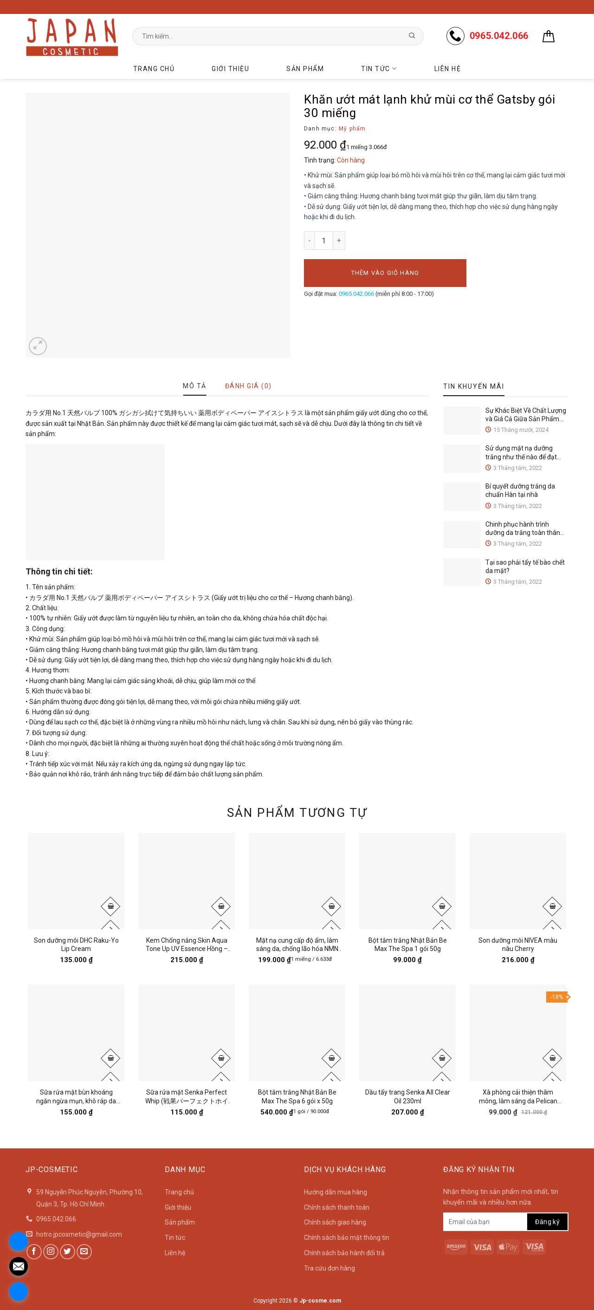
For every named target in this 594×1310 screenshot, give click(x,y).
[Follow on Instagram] (50, 1251)
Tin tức (379, 68)
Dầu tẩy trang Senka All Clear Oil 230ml (407, 1096)
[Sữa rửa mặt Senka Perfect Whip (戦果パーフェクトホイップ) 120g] (186, 1032)
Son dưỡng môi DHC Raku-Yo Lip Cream (76, 944)
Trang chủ (154, 68)
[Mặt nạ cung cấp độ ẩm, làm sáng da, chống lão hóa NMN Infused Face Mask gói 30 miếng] (297, 881)
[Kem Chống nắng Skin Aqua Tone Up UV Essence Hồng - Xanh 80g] (186, 881)
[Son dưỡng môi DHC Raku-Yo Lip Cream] (76, 881)
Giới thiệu (230, 68)
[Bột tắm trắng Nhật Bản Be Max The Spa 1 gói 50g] (407, 881)
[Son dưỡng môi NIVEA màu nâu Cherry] (518, 881)
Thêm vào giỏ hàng (385, 272)
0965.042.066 (356, 293)
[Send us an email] (84, 1251)
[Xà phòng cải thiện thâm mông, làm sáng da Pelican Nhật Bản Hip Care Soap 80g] (518, 1032)
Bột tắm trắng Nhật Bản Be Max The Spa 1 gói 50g (407, 944)
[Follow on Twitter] (67, 1251)
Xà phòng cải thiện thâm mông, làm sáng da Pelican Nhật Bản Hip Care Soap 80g (518, 1096)
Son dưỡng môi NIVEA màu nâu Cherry (517, 944)
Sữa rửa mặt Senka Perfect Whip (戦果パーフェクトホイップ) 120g (186, 1096)
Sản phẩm (305, 68)
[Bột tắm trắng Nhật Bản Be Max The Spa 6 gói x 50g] (297, 1032)
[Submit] (412, 36)
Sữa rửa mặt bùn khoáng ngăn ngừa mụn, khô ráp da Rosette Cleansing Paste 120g (76, 1096)
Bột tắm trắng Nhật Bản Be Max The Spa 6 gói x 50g (297, 1096)
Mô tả (195, 386)
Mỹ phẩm (352, 128)
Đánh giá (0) (248, 386)
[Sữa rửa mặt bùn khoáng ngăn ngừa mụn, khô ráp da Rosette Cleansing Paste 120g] (76, 1032)
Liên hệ (447, 68)
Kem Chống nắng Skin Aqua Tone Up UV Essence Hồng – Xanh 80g (187, 945)
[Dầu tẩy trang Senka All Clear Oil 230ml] (407, 1032)
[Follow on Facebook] (34, 1251)
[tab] (195, 386)
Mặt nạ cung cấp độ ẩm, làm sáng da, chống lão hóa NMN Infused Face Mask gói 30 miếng (297, 945)
